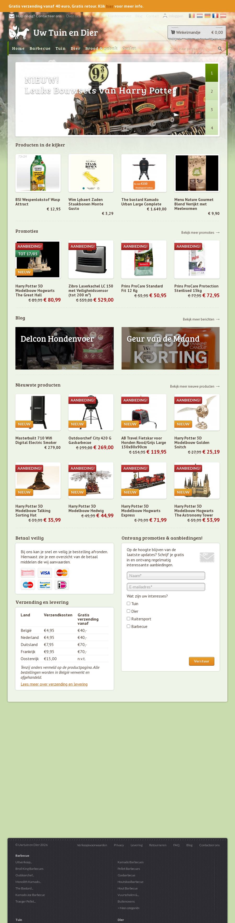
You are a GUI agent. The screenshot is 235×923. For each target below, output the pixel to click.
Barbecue (40, 48)
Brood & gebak (101, 48)
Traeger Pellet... (25, 901)
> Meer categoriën (128, 908)
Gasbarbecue (126, 875)
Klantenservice (119, 16)
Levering (136, 845)
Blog (138, 16)
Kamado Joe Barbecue (30, 895)
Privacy (119, 845)
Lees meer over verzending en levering (54, 684)
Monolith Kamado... (28, 882)
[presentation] (166, 644)
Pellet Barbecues (129, 869)
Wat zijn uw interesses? (147, 596)
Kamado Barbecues (131, 862)
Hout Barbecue (128, 888)
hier (109, 6)
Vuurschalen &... (128, 895)
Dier (76, 48)
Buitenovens (126, 901)
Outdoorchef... (24, 875)
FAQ (176, 845)
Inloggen (176, 16)
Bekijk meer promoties (197, 232)
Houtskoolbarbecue (131, 882)
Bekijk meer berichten (198, 319)
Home (18, 48)
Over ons (73, 16)
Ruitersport (141, 618)
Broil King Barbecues (29, 869)
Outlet (129, 48)
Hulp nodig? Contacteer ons (35, 16)
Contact (152, 16)
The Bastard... (24, 888)
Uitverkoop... (23, 862)
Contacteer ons (209, 845)
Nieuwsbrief (94, 16)
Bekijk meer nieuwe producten (192, 386)
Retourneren (158, 845)
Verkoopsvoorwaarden (92, 845)
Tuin (60, 48)
